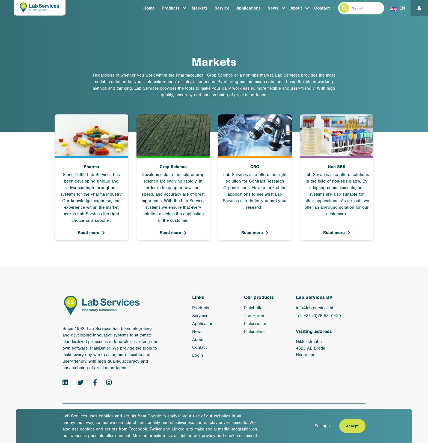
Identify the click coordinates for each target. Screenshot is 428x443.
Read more (88, 232)
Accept (352, 426)
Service (222, 8)
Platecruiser (255, 323)
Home (149, 8)
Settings (322, 426)
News (273, 8)
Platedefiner (255, 331)
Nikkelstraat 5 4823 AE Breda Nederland (310, 348)
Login (197, 355)
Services (200, 315)
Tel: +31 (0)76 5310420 (318, 315)
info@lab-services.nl (314, 308)
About (296, 8)
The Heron (254, 315)
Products (170, 8)
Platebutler (254, 308)
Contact (322, 8)
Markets (200, 8)
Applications (248, 8)
